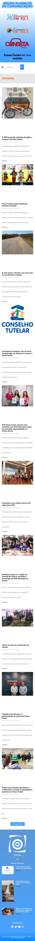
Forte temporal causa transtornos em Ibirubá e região (23, 882)
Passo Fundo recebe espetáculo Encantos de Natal (15, 205)
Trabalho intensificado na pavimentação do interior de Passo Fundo (16, 716)
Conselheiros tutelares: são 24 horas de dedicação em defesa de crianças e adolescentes (17, 353)
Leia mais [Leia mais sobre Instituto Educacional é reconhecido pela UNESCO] (18, 870)
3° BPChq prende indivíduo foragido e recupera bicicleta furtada (17, 138)
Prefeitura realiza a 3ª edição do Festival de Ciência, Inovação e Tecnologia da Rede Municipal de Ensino (15, 578)
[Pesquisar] (22, 67)
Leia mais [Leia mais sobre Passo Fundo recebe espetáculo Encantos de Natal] (4, 227)
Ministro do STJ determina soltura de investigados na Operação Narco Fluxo (24, 910)
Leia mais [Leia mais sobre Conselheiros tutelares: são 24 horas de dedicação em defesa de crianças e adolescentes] (4, 382)
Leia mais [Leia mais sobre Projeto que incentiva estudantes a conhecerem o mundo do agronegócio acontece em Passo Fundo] (4, 818)
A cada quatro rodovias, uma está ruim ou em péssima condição (17, 274)
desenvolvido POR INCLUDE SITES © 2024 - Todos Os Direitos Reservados (17, 937)
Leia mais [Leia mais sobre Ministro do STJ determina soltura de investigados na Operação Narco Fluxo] (18, 913)
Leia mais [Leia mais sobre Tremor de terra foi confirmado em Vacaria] (4, 668)
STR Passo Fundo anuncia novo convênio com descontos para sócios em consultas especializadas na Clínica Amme (17, 428)
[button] (2, 67)
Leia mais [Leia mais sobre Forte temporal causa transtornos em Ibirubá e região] (18, 886)
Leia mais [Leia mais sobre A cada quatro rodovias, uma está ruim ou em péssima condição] (4, 301)
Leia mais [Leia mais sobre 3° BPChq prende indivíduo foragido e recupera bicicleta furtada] (4, 160)
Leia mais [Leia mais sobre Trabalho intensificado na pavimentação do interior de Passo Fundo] (4, 744)
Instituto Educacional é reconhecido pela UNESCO (24, 867)
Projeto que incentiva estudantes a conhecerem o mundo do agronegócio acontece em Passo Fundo (17, 790)
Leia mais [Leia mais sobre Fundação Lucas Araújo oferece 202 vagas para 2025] (4, 531)
